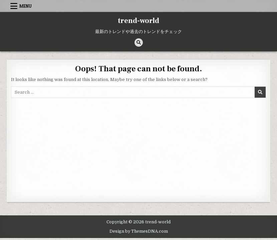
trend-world (138, 20)
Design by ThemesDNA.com (138, 231)
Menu (25, 6)
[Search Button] (138, 42)
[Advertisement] (138, 148)
